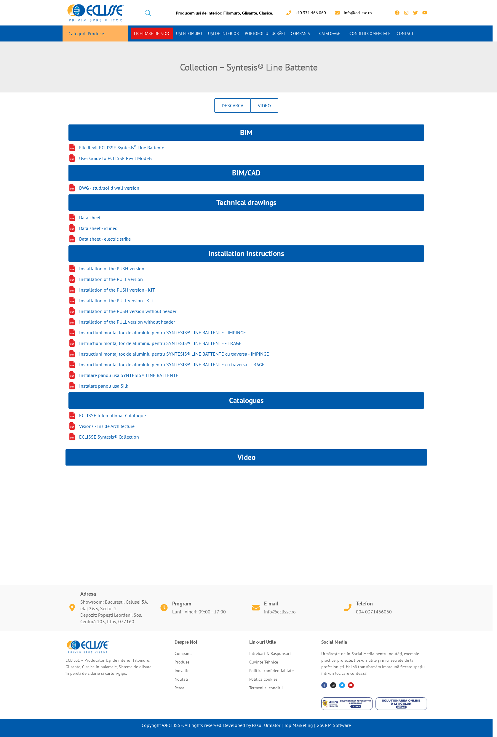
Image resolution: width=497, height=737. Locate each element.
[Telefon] (347, 607)
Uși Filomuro (189, 33)
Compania (300, 33)
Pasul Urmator (266, 725)
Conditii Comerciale (370, 33)
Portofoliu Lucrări (265, 33)
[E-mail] (256, 607)
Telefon (364, 603)
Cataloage (329, 33)
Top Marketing (298, 725)
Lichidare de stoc (152, 33)
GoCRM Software (334, 725)
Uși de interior (223, 33)
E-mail (271, 603)
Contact (405, 33)
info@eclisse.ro (280, 612)
